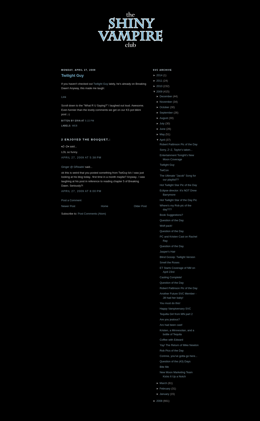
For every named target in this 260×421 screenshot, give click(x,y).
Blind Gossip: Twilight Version (177, 257)
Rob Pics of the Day (172, 350)
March (163, 383)
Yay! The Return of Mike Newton (179, 345)
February (165, 388)
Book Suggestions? (171, 214)
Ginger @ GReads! (72, 166)
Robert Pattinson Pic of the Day (178, 144)
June (162, 128)
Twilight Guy (72, 75)
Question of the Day (172, 220)
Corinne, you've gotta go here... (178, 356)
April (162, 139)
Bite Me (164, 366)
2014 (159, 75)
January (164, 394)
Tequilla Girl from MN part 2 (176, 314)
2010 (159, 86)
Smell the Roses (169, 262)
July (162, 123)
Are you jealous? (170, 319)
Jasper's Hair (167, 251)
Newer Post (68, 206)
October (164, 107)
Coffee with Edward (171, 339)
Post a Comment (71, 200)
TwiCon (164, 170)
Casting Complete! (171, 277)
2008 (159, 400)
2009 (159, 91)
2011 (159, 80)
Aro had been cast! (171, 324)
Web (75, 126)
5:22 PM (89, 121)
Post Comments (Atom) (92, 213)
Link (63, 97)
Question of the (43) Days (175, 361)
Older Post (140, 206)
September (166, 112)
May (162, 134)
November (166, 101)
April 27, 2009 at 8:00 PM (81, 191)
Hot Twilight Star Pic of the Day (178, 185)
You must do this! (170, 303)
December (166, 96)
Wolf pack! (166, 225)
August (164, 118)
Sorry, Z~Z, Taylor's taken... (176, 149)
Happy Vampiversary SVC (175, 308)
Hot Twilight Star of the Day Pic (178, 200)
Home (104, 206)
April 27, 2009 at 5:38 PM (81, 157)
